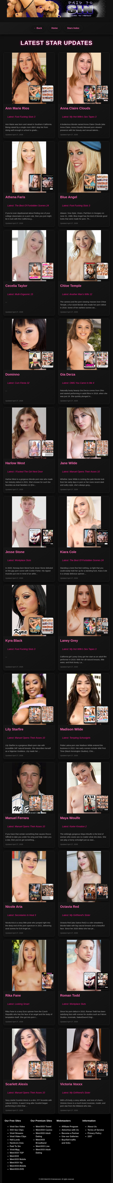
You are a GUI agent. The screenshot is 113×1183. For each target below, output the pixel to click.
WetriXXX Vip (16, 1163)
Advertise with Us (70, 1130)
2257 (90, 1136)
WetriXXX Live (42, 1146)
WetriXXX (14, 1156)
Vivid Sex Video (17, 1126)
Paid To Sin (15, 1146)
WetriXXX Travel (43, 1126)
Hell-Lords (15, 1140)
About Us (92, 1126)
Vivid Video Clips (18, 1136)
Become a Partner (70, 1133)
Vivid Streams (16, 1133)
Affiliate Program (70, 1126)
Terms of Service (96, 1130)
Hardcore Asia (17, 1143)
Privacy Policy (94, 1133)
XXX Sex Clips (17, 1130)
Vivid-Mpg (14, 1149)
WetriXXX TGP (17, 1153)
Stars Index (73, 28)
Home (54, 28)
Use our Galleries (70, 1136)
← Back (38, 28)
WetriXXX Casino (44, 1130)
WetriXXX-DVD (17, 1169)
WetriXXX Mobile (18, 1159)
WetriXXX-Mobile (18, 1166)
